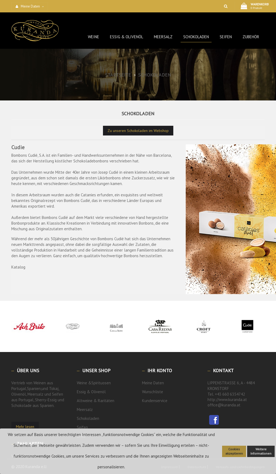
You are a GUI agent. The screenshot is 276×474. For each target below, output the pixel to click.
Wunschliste (152, 391)
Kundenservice (154, 400)
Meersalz (85, 409)
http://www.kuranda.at (227, 399)
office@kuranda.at (224, 404)
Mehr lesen (25, 426)
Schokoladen (88, 418)
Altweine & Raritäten (95, 400)
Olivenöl (98, 391)
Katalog (18, 267)
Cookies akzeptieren (234, 451)
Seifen (82, 427)
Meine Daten (153, 382)
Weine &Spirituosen (94, 382)
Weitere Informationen (260, 451)
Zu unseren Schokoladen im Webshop (138, 130)
